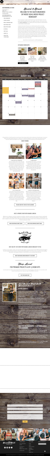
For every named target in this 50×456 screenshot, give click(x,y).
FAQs (30, 450)
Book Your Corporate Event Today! (35, 223)
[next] (5, 75)
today (7, 75)
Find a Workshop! (6, 18)
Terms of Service (35, 423)
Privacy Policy (29, 423)
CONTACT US (31, 452)
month (44, 75)
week (46, 75)
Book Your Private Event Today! (15, 223)
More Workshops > (23, 63)
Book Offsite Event (7, 26)
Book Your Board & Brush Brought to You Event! (25, 255)
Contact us (5, 33)
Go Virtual (5, 29)
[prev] (3, 75)
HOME (30, 443)
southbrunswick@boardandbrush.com (7, 16)
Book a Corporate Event (7, 22)
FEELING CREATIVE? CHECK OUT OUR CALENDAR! (25, 204)
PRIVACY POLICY (31, 446)
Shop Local (5, 31)
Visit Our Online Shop (25, 275)
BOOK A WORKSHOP (23, 22)
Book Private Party (7, 24)
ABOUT (30, 445)
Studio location (6, 20)
